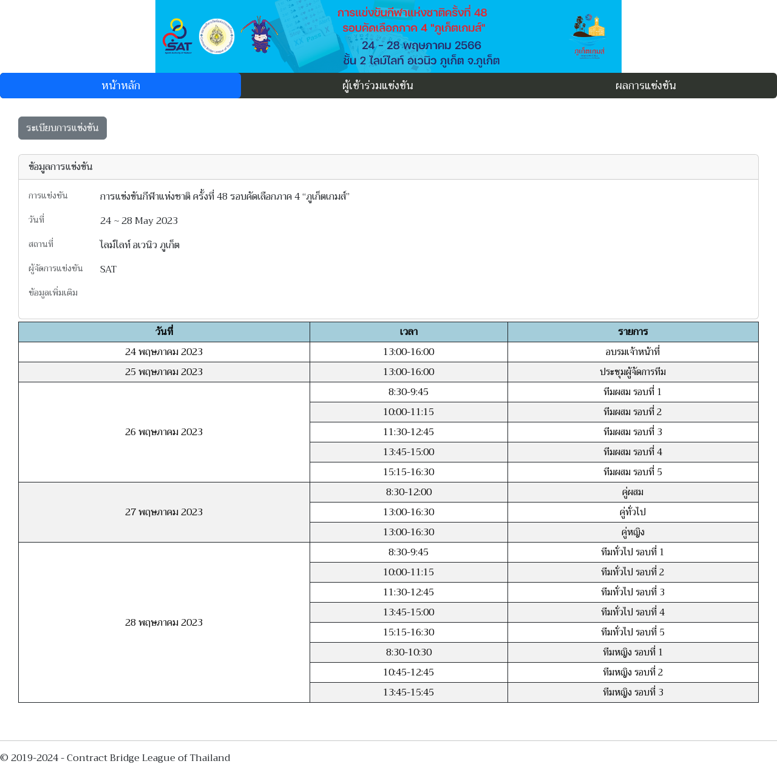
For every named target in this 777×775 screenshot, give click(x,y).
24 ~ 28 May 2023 (139, 221)
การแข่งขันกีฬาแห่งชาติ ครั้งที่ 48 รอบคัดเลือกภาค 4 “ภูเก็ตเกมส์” (225, 196)
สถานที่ (41, 244)
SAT (108, 269)
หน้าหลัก (120, 85)
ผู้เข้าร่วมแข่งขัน (377, 85)
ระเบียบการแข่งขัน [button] (62, 128)
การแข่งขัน (48, 196)
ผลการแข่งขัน (646, 85)
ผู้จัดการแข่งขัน (56, 269)
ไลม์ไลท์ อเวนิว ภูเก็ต (140, 245)
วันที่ (36, 220)
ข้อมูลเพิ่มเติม (53, 292)
